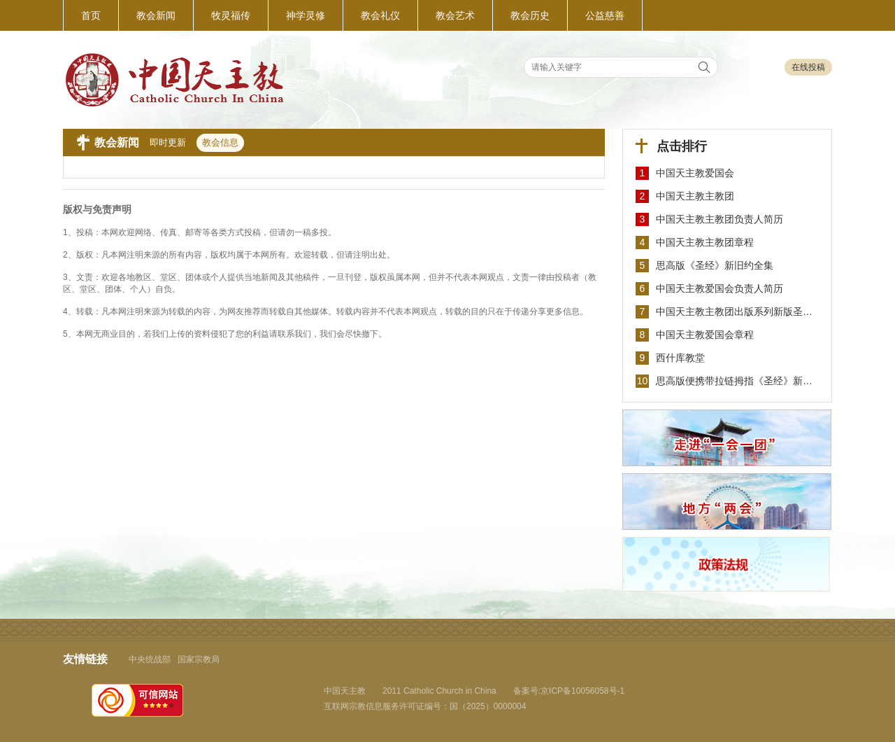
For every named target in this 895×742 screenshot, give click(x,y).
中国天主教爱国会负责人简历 (719, 288)
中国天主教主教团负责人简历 (719, 219)
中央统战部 (150, 659)
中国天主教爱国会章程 (705, 334)
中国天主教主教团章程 (705, 242)
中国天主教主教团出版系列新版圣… (734, 311)
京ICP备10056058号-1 (582, 691)
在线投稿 (808, 67)
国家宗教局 (199, 659)
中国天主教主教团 (695, 196)
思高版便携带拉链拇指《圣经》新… (734, 380)
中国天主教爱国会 (695, 172)
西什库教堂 (680, 357)
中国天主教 (345, 691)
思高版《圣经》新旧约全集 (714, 265)
